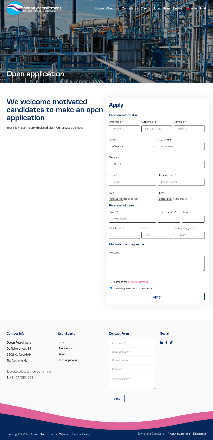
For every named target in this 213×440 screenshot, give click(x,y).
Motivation (114, 252)
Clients (62, 354)
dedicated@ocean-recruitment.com (31, 371)
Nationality (114, 157)
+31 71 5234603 (21, 377)
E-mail (113, 175)
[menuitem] (188, 8)
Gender (113, 139)
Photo (161, 193)
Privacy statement (179, 433)
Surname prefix (149, 122)
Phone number (167, 175)
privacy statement (138, 282)
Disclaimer (199, 433)
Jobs (61, 342)
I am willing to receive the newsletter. (133, 288)
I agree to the (131, 282)
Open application (68, 360)
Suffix (185, 212)
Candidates (65, 348)
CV (111, 193)
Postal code (116, 228)
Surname (180, 122)
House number (167, 212)
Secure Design (81, 434)
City (144, 228)
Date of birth (165, 139)
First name (116, 122)
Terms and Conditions (151, 433)
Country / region (184, 228)
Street (113, 212)
